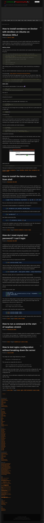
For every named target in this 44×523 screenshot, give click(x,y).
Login (22, 20)
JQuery (2, 457)
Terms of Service (16, 519)
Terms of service (3, 504)
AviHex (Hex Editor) (4, 399)
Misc (2, 419)
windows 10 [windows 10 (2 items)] (3, 494)
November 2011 (3, 443)
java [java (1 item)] (9, 482)
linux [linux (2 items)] (2, 485)
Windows (2, 424)
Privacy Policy (3, 503)
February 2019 (3, 434)
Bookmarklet (3, 409)
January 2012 (3, 442)
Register (19, 20)
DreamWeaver (3, 411)
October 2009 (3, 447)
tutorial (16, 229)
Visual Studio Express (4, 405)
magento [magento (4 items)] (6, 485)
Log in (2, 507)
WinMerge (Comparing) (4, 406)
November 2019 (3, 433)
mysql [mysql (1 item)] (5, 486)
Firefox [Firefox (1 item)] (2, 482)
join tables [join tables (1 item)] (4, 483)
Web (11, 20)
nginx (22, 390)
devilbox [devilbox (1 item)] (5, 479)
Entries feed (3, 508)
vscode (2, 422)
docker (26, 170)
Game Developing (3, 413)
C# (1, 410)
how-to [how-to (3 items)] (5, 482)
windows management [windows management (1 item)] (8, 494)
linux (30, 170)
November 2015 (3, 438)
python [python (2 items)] (2, 489)
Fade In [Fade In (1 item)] (10, 480)
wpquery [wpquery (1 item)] (9, 497)
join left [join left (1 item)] (2, 483)
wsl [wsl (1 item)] (10, 497)
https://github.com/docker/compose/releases (20, 73)
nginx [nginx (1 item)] (7, 486)
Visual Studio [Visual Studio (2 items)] (4, 493)
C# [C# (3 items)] (2, 478)
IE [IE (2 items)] (8, 482)
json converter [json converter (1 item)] (7, 483)
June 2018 (2, 437)
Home (5, 20)
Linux (8, 170)
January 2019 (3, 435)
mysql (15, 318)
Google (2, 414)
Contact (25, 20)
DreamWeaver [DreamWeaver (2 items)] (4, 480)
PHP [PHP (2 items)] (2, 487)
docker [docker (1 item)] (6, 479)
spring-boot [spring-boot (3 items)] (4, 490)
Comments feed (3, 509)
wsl (38, 170)
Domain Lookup (29, 20)
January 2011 (3, 444)
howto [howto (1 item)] (7, 482)
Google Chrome (3, 456)
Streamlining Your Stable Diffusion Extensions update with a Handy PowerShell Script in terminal (6, 464)
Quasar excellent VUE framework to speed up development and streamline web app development (6, 472)
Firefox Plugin (3, 412)
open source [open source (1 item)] (9, 486)
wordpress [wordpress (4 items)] (4, 497)
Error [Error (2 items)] (8, 480)
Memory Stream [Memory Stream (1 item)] (3, 486)
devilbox (22, 170)
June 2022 (2, 432)
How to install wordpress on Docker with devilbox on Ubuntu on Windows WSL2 (20, 32)
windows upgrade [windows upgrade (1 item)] (3, 495)
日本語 (37, 20)
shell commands (28, 390)
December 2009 (3, 446)
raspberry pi (17, 341)
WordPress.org (3, 510)
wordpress (13, 170)
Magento (9, 20)
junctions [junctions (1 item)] (10, 483)
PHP (16, 20)
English (34, 20)
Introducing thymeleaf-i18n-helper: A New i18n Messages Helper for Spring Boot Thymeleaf (6, 469)
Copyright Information (4, 502)
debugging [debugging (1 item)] (2, 479)
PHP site (2, 404)
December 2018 (3, 436)
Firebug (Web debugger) (4, 400)
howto (18, 390)
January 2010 (3, 445)
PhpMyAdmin (3, 421)
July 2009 (2, 448)
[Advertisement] (22, 13)
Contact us (29, 519)
